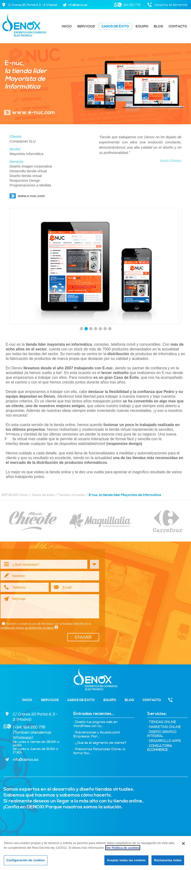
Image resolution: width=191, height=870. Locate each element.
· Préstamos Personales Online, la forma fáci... (99, 751)
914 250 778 (131, 5)
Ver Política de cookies (122, 847)
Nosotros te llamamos (170, 700)
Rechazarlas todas (168, 860)
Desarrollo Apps (164, 741)
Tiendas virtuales (71, 495)
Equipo (142, 26)
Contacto (178, 26)
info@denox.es (25, 759)
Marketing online (164, 727)
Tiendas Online (161, 722)
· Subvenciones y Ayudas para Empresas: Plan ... (96, 735)
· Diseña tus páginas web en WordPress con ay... (95, 724)
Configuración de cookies (25, 860)
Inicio (67, 26)
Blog (158, 26)
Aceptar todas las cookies (126, 860)
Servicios (86, 26)
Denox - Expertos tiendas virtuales (95, 679)
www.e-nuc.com (33, 112)
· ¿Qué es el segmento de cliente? (99, 743)
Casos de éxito (115, 26)
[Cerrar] (183, 843)
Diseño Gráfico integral (161, 734)
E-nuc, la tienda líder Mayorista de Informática (125, 495)
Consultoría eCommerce (159, 748)
